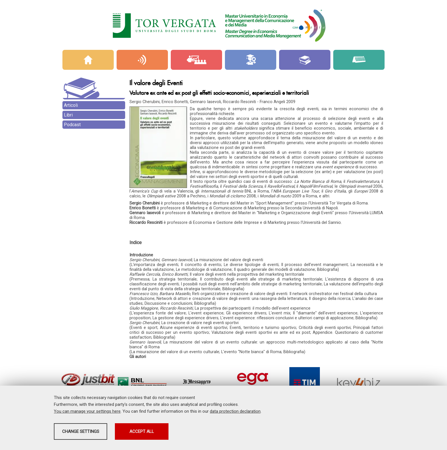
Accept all (201, 433)
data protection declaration (235, 413)
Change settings (98, 433)
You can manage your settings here (87, 413)
